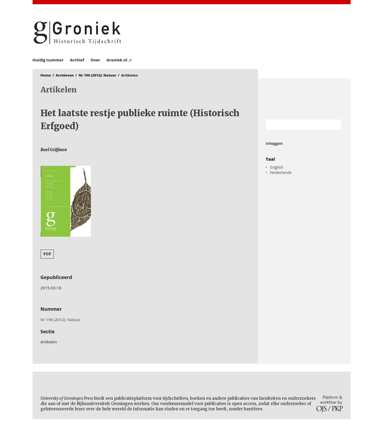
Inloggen (274, 143)
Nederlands (281, 172)
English (276, 167)
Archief (77, 59)
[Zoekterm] (297, 124)
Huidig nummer (48, 59)
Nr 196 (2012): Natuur (97, 75)
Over (95, 59)
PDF (47, 254)
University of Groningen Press (268, 32)
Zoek (334, 124)
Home (46, 75)
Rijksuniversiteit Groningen (304, 99)
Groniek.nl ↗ (119, 59)
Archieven (65, 75)
